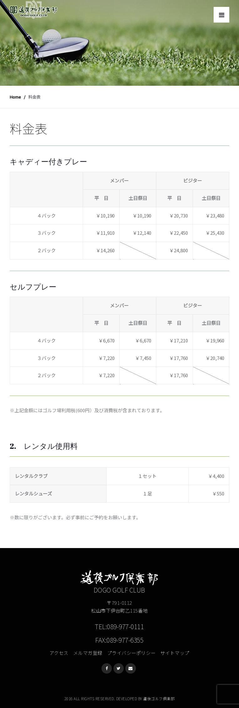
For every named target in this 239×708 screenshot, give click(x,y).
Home (15, 97)
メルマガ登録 (87, 652)
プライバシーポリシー (131, 652)
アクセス (59, 652)
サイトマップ (175, 652)
